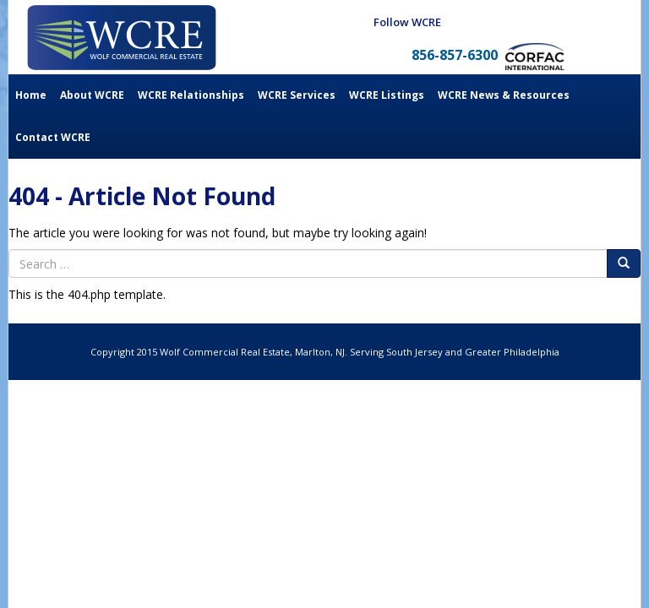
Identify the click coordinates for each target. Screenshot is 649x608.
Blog (467, 21)
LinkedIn (528, 21)
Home (30, 95)
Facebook (497, 21)
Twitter (558, 21)
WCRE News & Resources (504, 95)
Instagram (589, 21)
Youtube (619, 21)
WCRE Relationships (191, 95)
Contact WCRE (52, 137)
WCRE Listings (386, 95)
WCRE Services (296, 95)
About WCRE (92, 95)
